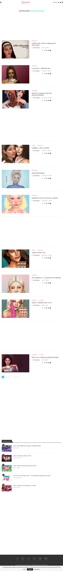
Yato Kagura (36, 47)
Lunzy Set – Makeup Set (41, 68)
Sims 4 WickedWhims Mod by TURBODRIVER (27, 446)
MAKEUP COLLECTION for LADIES (45, 198)
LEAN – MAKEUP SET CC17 (42, 303)
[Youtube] (60, 2)
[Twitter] (54, 2)
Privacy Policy (44, 565)
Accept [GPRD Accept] (30, 569)
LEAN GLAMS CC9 (38, 253)
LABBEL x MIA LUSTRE (40, 148)
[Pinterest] (58, 2)
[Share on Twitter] (46, 50)
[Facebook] (53, 2)
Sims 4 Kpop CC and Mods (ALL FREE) (24, 485)
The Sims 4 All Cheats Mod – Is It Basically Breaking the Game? (32, 475)
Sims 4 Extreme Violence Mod (22, 456)
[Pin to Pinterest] (48, 50)
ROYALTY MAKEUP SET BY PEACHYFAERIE (42, 94)
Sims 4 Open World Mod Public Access (24, 465)
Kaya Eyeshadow (38, 173)
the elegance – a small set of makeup (46, 278)
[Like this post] (42, 50)
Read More (37, 569)
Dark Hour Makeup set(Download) (45, 357)
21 (16, 377)
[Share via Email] (50, 50)
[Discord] (62, 2)
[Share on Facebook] (44, 50)
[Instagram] (56, 2)
